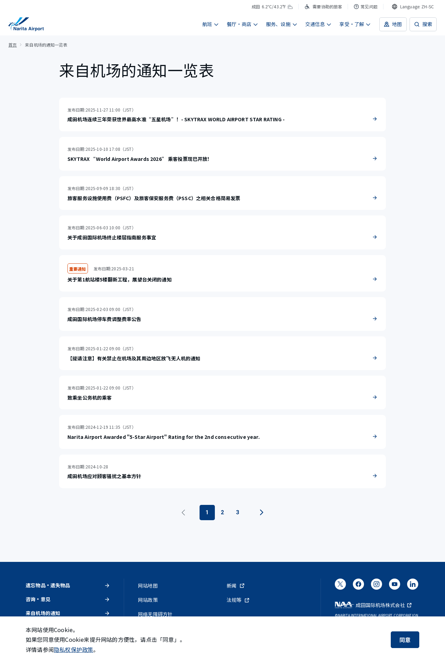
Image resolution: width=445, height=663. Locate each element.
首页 (12, 45)
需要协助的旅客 (323, 6)
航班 (210, 24)
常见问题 (366, 6)
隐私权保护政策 (73, 649)
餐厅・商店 (242, 24)
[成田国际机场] (26, 24)
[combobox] (413, 6)
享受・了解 (355, 24)
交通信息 (318, 24)
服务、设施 (282, 24)
